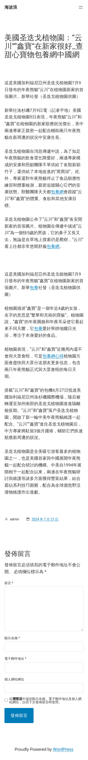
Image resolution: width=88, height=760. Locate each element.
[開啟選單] (81, 7)
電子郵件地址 (15, 658)
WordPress (63, 749)
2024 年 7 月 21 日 (45, 519)
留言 (8, 583)
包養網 (57, 191)
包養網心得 (53, 356)
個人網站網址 (14, 679)
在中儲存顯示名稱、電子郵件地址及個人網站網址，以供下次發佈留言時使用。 (45, 700)
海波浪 (10, 7)
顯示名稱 (12, 638)
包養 (34, 287)
